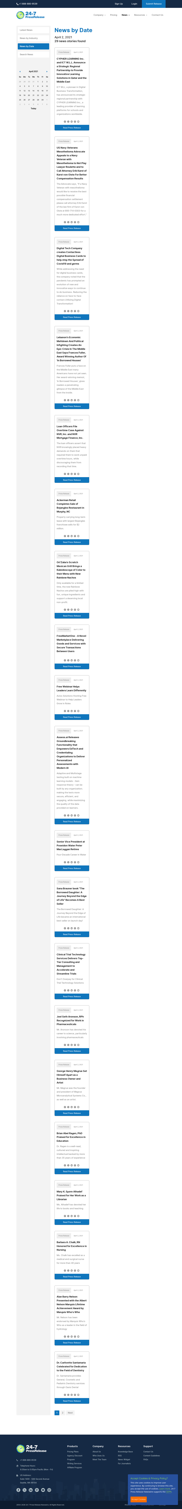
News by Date (27, 46)
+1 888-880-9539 (26, 4)
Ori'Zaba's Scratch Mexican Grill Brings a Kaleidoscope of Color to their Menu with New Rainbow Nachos (71, 570)
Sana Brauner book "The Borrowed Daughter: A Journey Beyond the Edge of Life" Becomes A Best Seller (72, 896)
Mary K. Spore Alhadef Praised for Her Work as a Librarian (71, 1196)
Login (134, 4)
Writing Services (74, 1464)
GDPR (168, 1491)
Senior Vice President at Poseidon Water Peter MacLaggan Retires (71, 846)
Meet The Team (99, 1460)
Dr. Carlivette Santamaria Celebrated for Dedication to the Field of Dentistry (72, 1367)
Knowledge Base (125, 1452)
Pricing (113, 15)
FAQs (145, 1460)
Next (70, 1413)
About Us (97, 1452)
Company (98, 1446)
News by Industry (29, 38)
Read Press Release (72, 128)
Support (148, 1446)
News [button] (125, 15)
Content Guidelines (151, 1456)
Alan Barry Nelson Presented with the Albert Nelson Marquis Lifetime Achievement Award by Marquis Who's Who (72, 1304)
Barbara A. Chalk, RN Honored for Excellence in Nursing (72, 1246)
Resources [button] (140, 15)
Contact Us (157, 15)
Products (72, 1446)
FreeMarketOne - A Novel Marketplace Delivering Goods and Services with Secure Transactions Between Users (71, 644)
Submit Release (154, 4)
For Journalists (124, 1464)
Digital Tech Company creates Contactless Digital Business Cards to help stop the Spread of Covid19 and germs (71, 256)
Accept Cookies (138, 1499)
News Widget (124, 1460)
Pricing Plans (73, 1452)
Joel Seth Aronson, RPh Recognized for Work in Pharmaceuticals (70, 1021)
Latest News (26, 30)
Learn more (164, 1488)
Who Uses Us (99, 1456)
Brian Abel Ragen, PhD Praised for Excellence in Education (71, 1137)
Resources (124, 1446)
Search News (26, 54)
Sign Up (119, 4)
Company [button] (99, 15)
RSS (120, 1456)
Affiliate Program (74, 1468)
